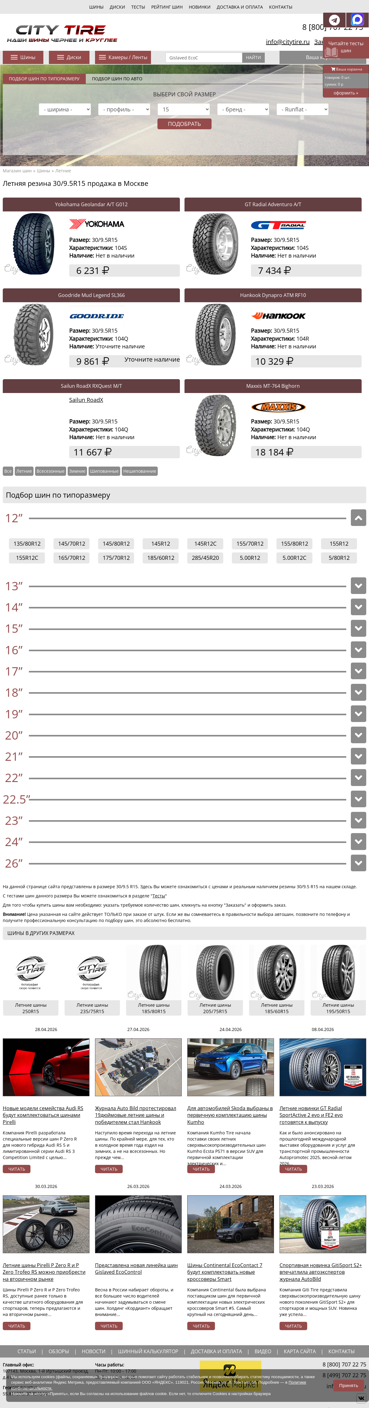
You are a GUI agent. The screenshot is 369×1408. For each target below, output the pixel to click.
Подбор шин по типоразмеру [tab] (44, 79)
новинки (200, 7)
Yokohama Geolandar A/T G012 (91, 204)
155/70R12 (250, 543)
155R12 (339, 543)
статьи (27, 1351)
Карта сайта (300, 1351)
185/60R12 (160, 557)
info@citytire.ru (288, 42)
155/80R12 (294, 543)
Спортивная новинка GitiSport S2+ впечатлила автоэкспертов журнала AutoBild (321, 1272)
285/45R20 (205, 557)
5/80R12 (339, 557)
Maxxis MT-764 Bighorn (273, 386)
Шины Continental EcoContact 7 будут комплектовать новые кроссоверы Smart (224, 1272)
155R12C (27, 557)
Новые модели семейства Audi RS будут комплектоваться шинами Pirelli (43, 1115)
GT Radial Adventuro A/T (273, 204)
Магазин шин (17, 171)
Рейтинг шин (167, 7)
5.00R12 (250, 557)
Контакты (280, 7)
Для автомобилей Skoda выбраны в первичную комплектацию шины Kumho (230, 1115)
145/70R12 (71, 543)
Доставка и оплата (240, 7)
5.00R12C (294, 557)
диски (117, 7)
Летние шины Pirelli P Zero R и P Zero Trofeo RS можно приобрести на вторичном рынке (44, 1272)
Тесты (159, 896)
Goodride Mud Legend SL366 (91, 295)
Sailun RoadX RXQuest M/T (91, 386)
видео (263, 1351)
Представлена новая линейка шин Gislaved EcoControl (136, 1269)
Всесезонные (51, 471)
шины (96, 7)
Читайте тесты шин (345, 47)
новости (93, 1351)
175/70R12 (116, 557)
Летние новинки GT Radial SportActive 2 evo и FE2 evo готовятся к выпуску (311, 1115)
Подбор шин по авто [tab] (117, 79)
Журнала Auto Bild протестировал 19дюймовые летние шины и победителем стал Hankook (135, 1115)
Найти (253, 57)
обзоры (59, 1351)
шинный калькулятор (148, 1351)
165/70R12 (71, 557)
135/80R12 (27, 543)
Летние (63, 171)
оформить (346, 93)
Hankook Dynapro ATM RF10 (273, 295)
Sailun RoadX (86, 399)
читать (16, 1169)
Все (8, 471)
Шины (43, 171)
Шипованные (104, 471)
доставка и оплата (216, 1351)
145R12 (160, 543)
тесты (138, 7)
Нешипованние (139, 471)
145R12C (205, 543)
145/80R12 (116, 543)
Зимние (77, 471)
